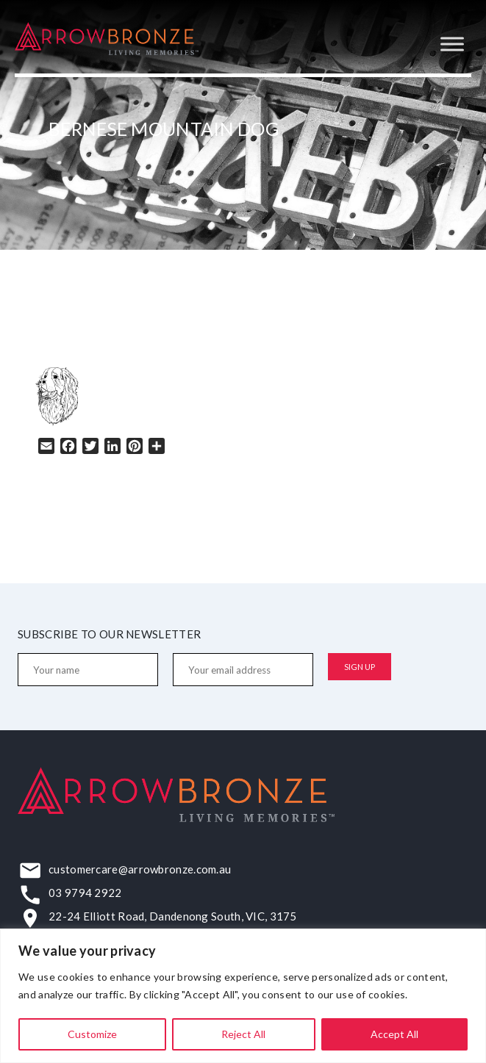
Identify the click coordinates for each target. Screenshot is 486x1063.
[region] (243, 996)
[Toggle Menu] (452, 44)
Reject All (243, 1034)
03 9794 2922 (85, 892)
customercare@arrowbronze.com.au (140, 869)
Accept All (394, 1034)
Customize (92, 1034)
